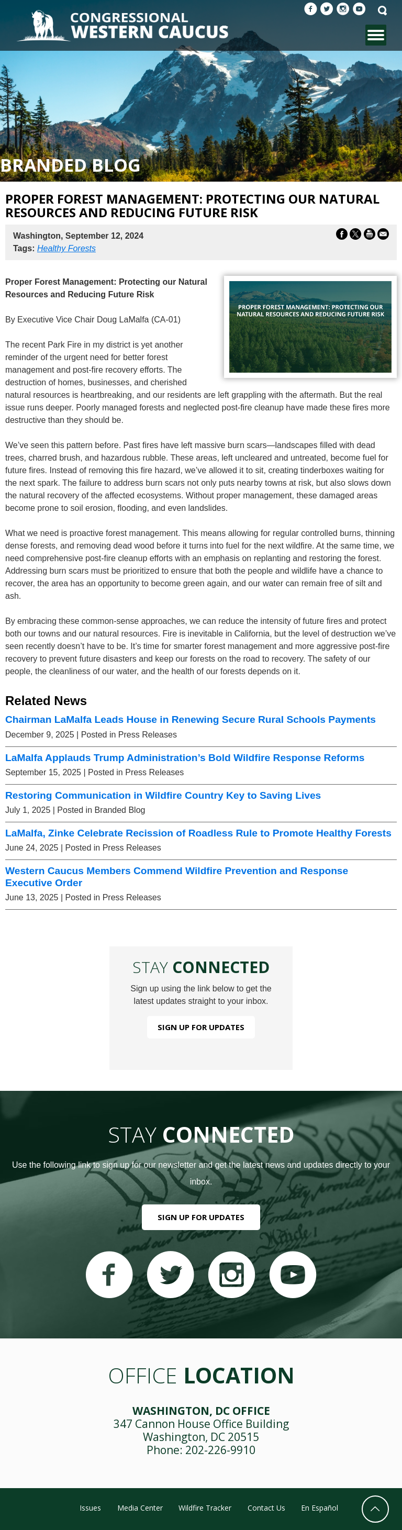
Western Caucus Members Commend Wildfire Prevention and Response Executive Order (176, 876)
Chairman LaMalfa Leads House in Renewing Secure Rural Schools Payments (190, 719)
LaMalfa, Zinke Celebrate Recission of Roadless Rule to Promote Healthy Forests (198, 833)
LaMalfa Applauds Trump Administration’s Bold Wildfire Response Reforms (184, 757)
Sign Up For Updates (201, 1027)
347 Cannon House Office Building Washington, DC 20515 (201, 1430)
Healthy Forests (66, 248)
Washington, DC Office (201, 1410)
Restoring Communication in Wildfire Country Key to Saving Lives (163, 795)
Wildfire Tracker (204, 1508)
